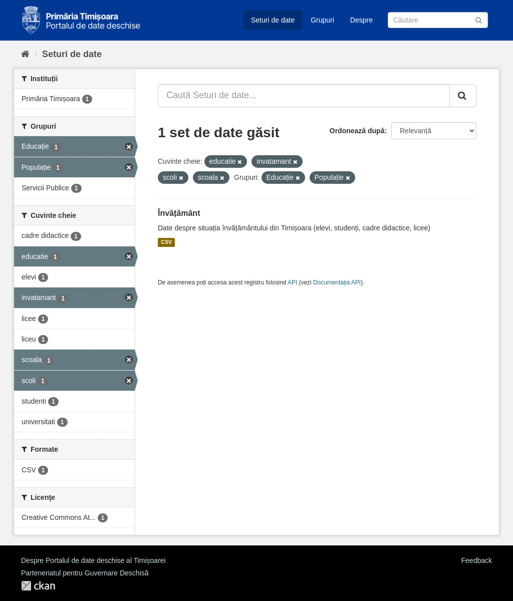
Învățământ (179, 213)
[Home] (25, 54)
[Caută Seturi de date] (438, 20)
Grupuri (322, 20)
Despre (361, 20)
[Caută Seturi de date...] (304, 95)
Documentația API (337, 282)
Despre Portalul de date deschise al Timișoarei (93, 560)
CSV (166, 242)
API (292, 282)
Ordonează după (357, 131)
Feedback (476, 560)
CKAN (38, 585)
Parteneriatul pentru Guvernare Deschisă (84, 573)
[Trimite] (478, 19)
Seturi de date (273, 20)
